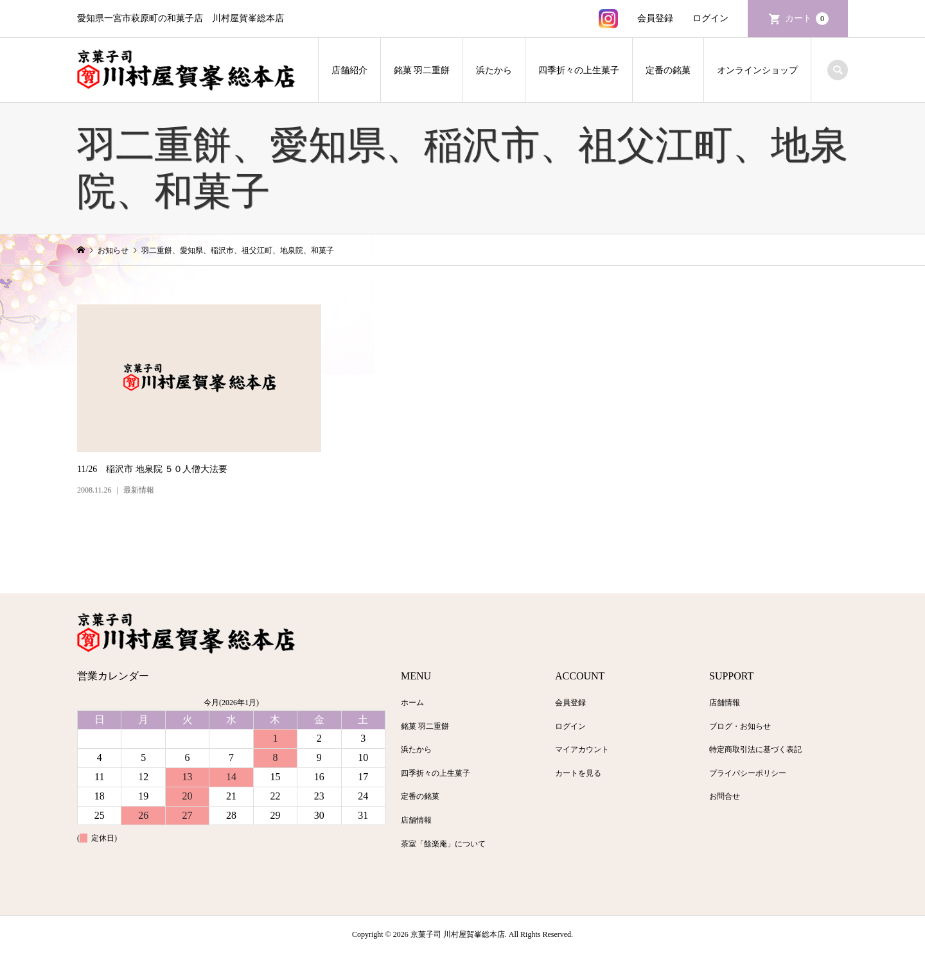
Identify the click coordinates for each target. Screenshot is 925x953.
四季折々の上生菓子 (578, 70)
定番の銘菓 (668, 70)
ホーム (412, 702)
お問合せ (724, 796)
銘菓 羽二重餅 (422, 70)
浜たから (494, 70)
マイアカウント (582, 749)
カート (807, 18)
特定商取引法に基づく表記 (755, 749)
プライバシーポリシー (747, 773)
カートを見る (578, 773)
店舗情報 (416, 820)
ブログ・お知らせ (740, 726)
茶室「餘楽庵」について (443, 843)
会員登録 (655, 18)
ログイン (710, 18)
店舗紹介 (349, 70)
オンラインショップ (757, 70)
